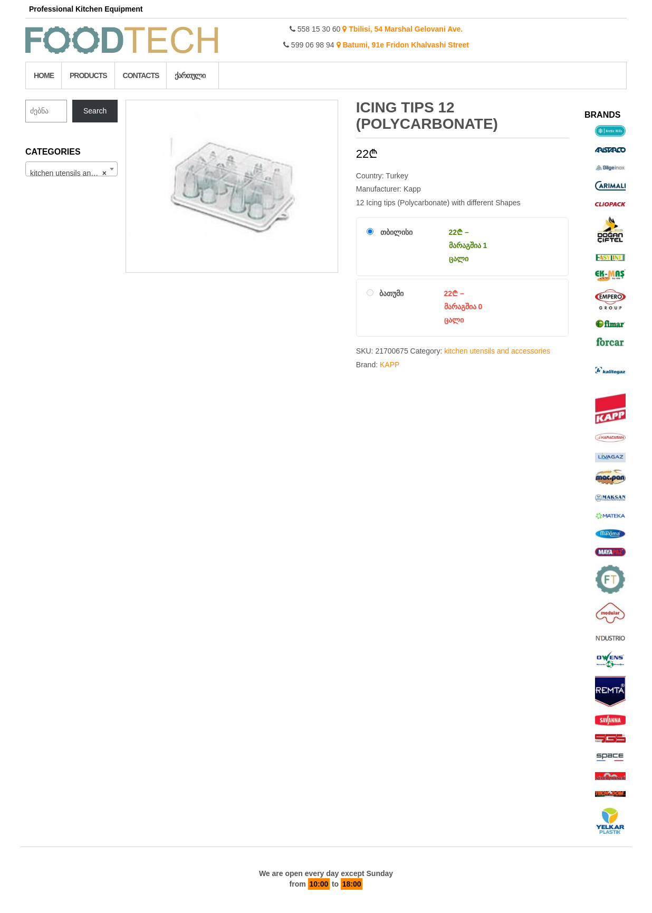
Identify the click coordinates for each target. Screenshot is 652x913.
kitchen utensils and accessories (497, 351)
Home (44, 75)
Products (88, 75)
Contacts (141, 75)
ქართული (190, 75)
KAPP (389, 364)
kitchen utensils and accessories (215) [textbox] (73, 173)
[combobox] (71, 168)
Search (95, 111)
